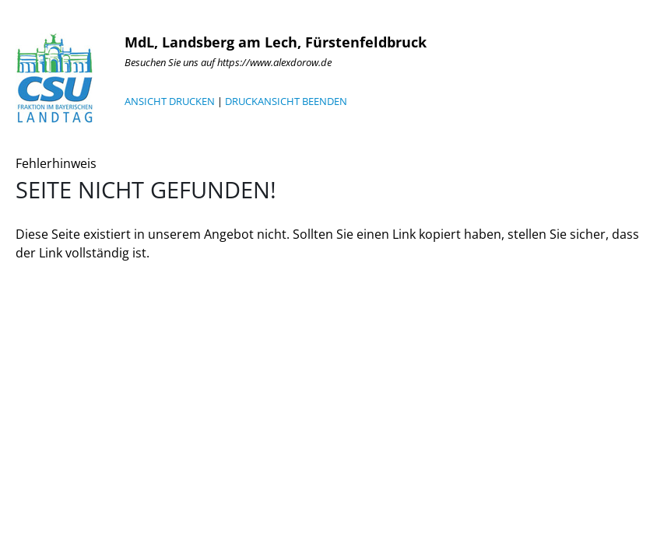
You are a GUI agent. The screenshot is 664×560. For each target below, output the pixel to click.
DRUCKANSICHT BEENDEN (286, 101)
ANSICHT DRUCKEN (170, 101)
